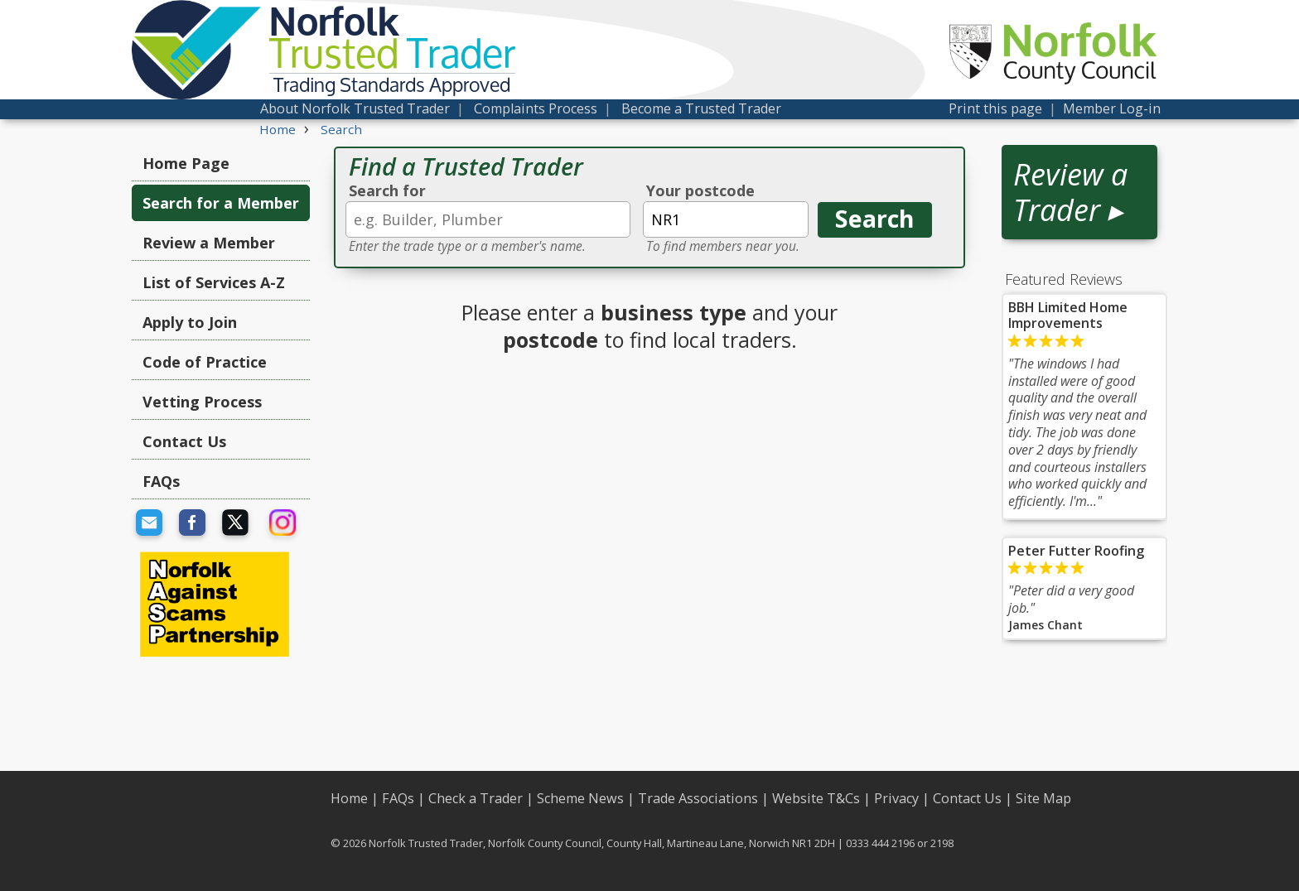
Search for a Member (220, 203)
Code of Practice (204, 362)
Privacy (896, 798)
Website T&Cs (816, 798)
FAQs (161, 481)
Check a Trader (475, 798)
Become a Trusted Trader (701, 108)
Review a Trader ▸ (1070, 192)
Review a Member (208, 243)
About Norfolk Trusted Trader (355, 108)
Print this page (995, 108)
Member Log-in (1112, 108)
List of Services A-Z (213, 282)
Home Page (185, 163)
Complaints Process (535, 108)
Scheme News (580, 798)
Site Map (1043, 798)
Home (349, 798)
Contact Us (184, 441)
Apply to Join (189, 322)
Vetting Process (202, 402)
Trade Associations (698, 798)
